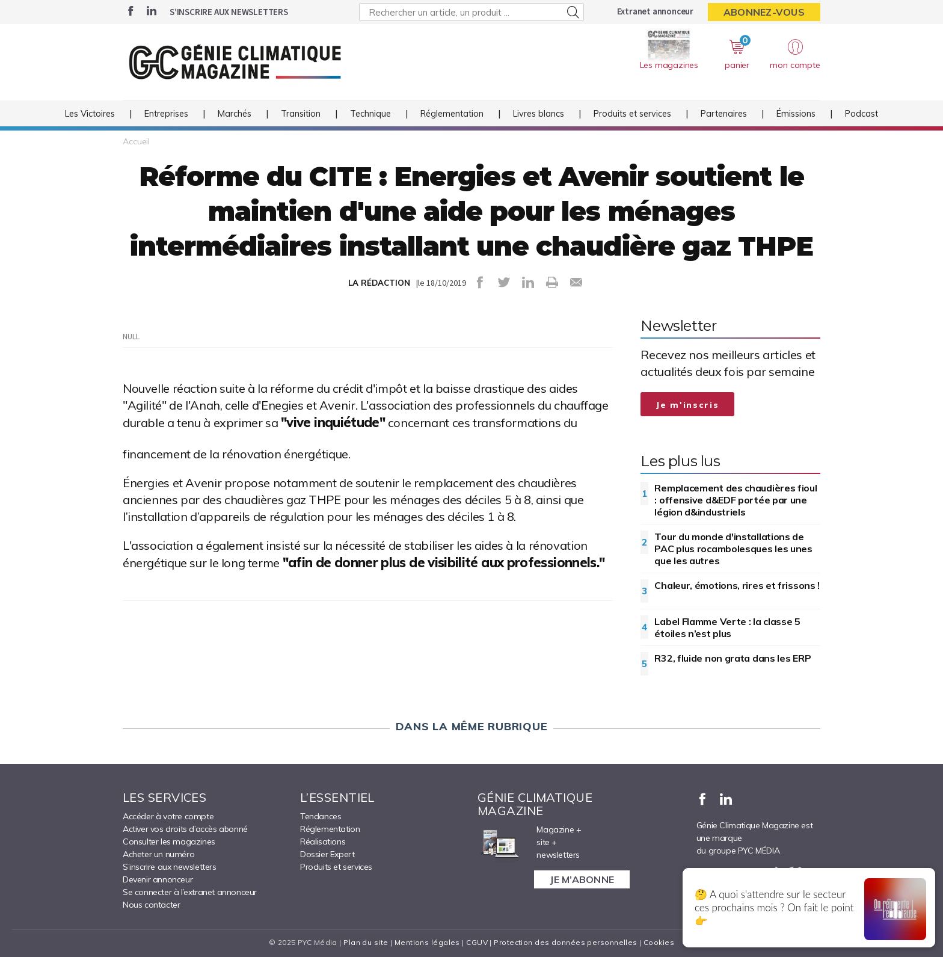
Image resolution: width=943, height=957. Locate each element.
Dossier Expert (327, 854)
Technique (370, 113)
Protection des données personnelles (565, 942)
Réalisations (322, 841)
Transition (301, 113)
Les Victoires (90, 113)
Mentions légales (427, 942)
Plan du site (365, 942)
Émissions (796, 113)
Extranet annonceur (655, 11)
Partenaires (724, 113)
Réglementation (452, 113)
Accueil (136, 141)
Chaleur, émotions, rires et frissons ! (737, 585)
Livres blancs (538, 113)
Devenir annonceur (157, 879)
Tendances (320, 816)
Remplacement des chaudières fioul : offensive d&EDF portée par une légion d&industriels (735, 500)
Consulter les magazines (169, 841)
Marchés (234, 113)
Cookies (659, 942)
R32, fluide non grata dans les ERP (732, 658)
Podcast (861, 113)
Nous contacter (151, 904)
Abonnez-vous (764, 12)
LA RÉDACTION (379, 283)
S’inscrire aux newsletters (229, 11)
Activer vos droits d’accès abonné (185, 828)
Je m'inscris (687, 404)
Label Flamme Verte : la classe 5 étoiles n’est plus (727, 627)
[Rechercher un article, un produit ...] (471, 12)
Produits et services (632, 113)
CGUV (477, 942)
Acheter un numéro (158, 854)
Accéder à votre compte (168, 816)
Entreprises (166, 113)
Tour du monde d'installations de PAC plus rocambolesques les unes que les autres (733, 549)
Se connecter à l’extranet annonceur (190, 892)
